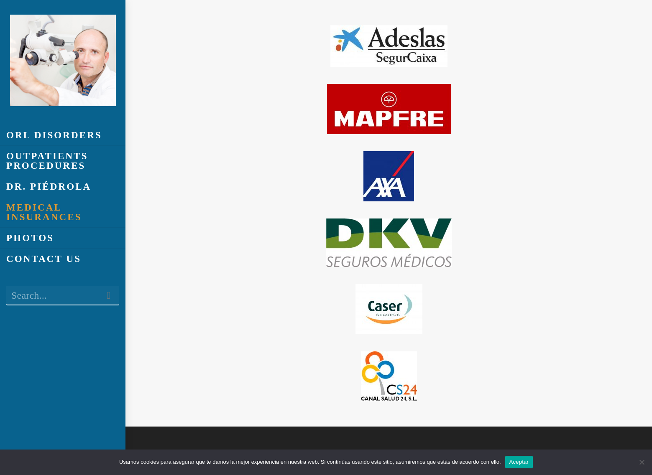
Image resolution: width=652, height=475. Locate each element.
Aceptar (519, 462)
